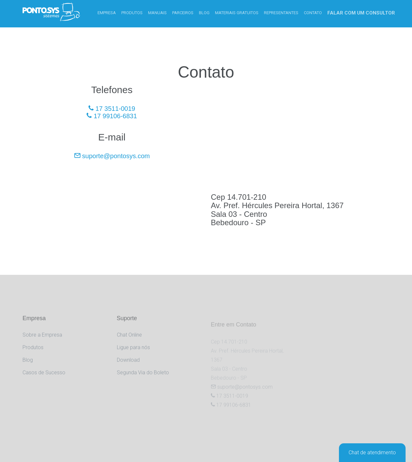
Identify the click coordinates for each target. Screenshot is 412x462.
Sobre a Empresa (42, 341)
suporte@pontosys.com (112, 155)
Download (128, 366)
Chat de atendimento (372, 452)
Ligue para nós (133, 353)
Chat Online (129, 341)
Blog (28, 366)
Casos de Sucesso (44, 378)
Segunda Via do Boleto (143, 378)
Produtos (33, 353)
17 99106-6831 (112, 116)
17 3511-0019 (112, 108)
